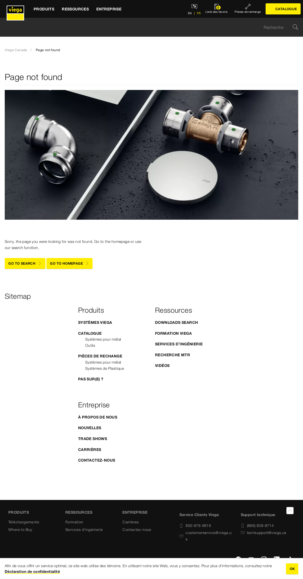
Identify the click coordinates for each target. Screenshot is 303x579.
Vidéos (162, 365)
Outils (90, 345)
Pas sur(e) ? (90, 379)
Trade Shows (92, 438)
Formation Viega (173, 333)
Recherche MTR (172, 354)
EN (190, 13)
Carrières (89, 449)
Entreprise (134, 512)
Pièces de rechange (100, 356)
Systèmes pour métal (103, 339)
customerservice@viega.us (205, 535)
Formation (74, 522)
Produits (18, 512)
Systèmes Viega (95, 322)
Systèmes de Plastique (104, 368)
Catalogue (90, 333)
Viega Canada (16, 50)
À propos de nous (97, 417)
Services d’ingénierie (179, 344)
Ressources (78, 512)
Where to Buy (20, 529)
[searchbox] (147, 27)
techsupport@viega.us (263, 532)
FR (198, 13)
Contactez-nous (96, 460)
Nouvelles (89, 427)
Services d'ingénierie (84, 529)
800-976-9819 (195, 525)
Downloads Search (176, 322)
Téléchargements (23, 522)
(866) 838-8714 (257, 525)
